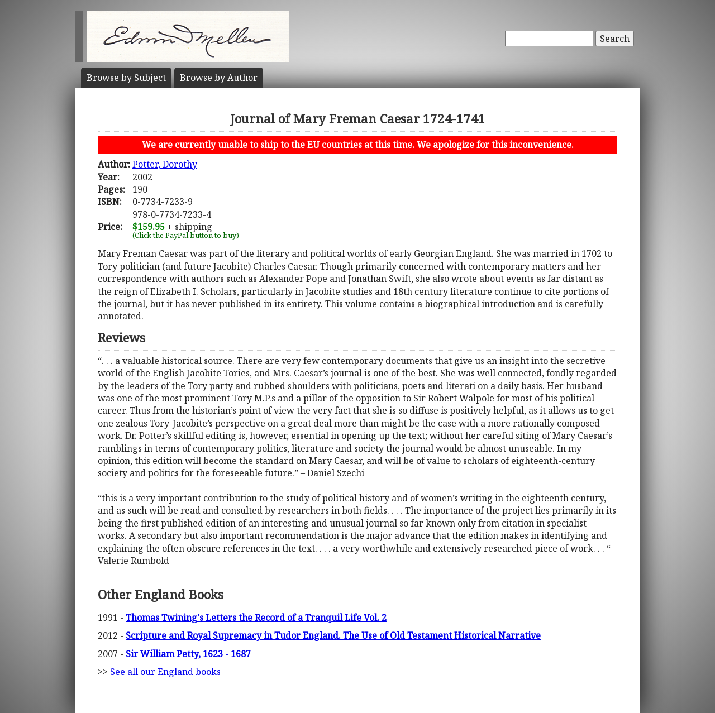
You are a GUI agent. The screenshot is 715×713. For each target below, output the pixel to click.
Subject (126, 77)
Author (219, 77)
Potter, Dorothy (164, 164)
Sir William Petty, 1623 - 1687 (188, 654)
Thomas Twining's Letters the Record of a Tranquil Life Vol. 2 (256, 617)
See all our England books (165, 672)
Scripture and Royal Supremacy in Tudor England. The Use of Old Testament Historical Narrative (333, 635)
